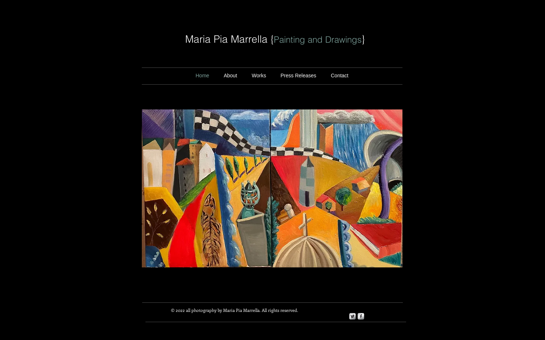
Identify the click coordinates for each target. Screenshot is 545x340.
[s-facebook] (361, 316)
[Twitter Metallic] (352, 316)
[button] (298, 76)
